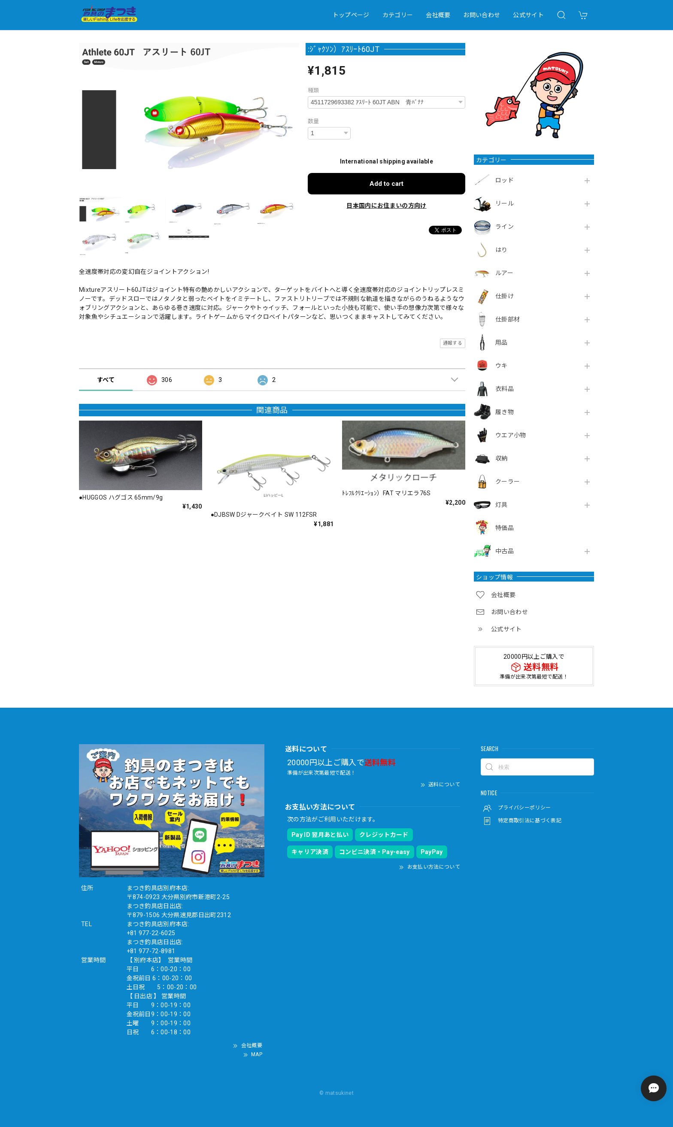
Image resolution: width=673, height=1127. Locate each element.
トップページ (351, 15)
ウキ (501, 365)
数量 (313, 121)
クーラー (507, 481)
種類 (313, 90)
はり (501, 249)
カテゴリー (397, 15)
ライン (504, 226)
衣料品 (504, 388)
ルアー (504, 273)
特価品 (504, 527)
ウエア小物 (510, 435)
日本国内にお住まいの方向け (386, 205)
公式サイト (528, 15)
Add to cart (386, 184)
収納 (501, 458)
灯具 (501, 504)
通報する (452, 343)
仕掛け (504, 296)
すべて (106, 379)
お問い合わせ (481, 15)
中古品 (504, 551)
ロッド (504, 180)
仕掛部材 (507, 319)
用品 (501, 342)
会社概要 (438, 15)
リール (504, 203)
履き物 (504, 412)
